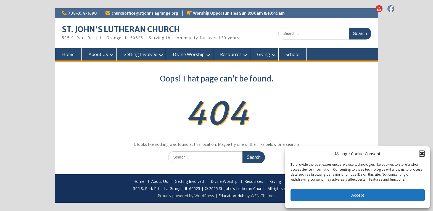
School (292, 54)
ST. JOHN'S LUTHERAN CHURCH (121, 29)
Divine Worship (189, 54)
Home (68, 54)
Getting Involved (140, 54)
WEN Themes (263, 195)
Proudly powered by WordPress (186, 195)
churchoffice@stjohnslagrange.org (145, 13)
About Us (98, 54)
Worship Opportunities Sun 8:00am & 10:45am (239, 13)
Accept (357, 195)
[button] (422, 153)
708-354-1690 (82, 13)
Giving (263, 54)
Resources (231, 54)
